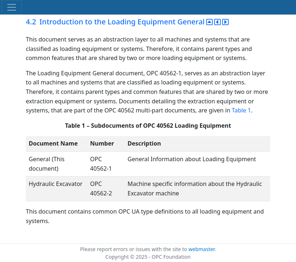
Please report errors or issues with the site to (134, 249)
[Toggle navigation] (11, 7)
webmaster (201, 249)
